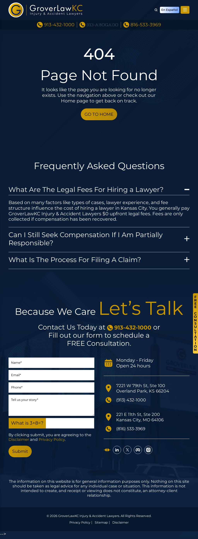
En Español (169, 8)
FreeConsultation (195, 323)
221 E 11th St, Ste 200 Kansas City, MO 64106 (141, 418)
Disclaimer (19, 440)
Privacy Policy (52, 440)
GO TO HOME (99, 114)
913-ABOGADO (102, 21)
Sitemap (101, 524)
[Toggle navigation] (185, 8)
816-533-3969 (146, 22)
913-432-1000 (59, 22)
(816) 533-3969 (132, 430)
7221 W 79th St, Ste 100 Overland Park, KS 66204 (144, 389)
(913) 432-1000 (132, 401)
